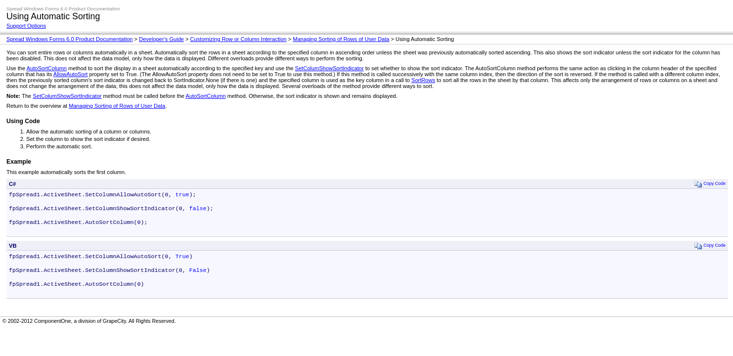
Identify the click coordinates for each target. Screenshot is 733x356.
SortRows (423, 80)
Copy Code (710, 183)
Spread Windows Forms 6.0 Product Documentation (69, 39)
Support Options (26, 26)
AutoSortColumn (47, 68)
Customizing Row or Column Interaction (238, 39)
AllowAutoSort (70, 74)
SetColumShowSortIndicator (329, 68)
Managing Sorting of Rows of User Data (341, 39)
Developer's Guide (161, 39)
